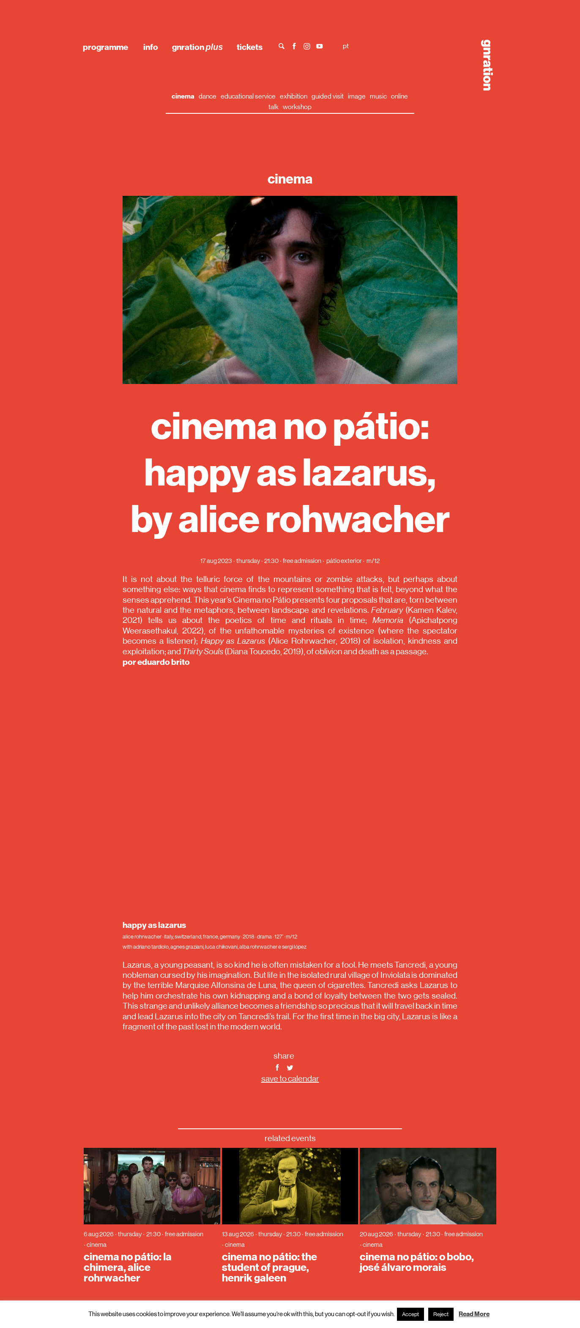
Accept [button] (410, 1314)
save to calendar (290, 1079)
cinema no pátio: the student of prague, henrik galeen (269, 1267)
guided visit (328, 96)
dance (207, 96)
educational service (248, 96)
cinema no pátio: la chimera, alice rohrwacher (128, 1267)
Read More (474, 1314)
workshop (297, 107)
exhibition (293, 96)
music (378, 96)
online (399, 96)
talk (273, 107)
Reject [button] (441, 1314)
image (357, 96)
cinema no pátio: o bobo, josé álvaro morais (417, 1262)
